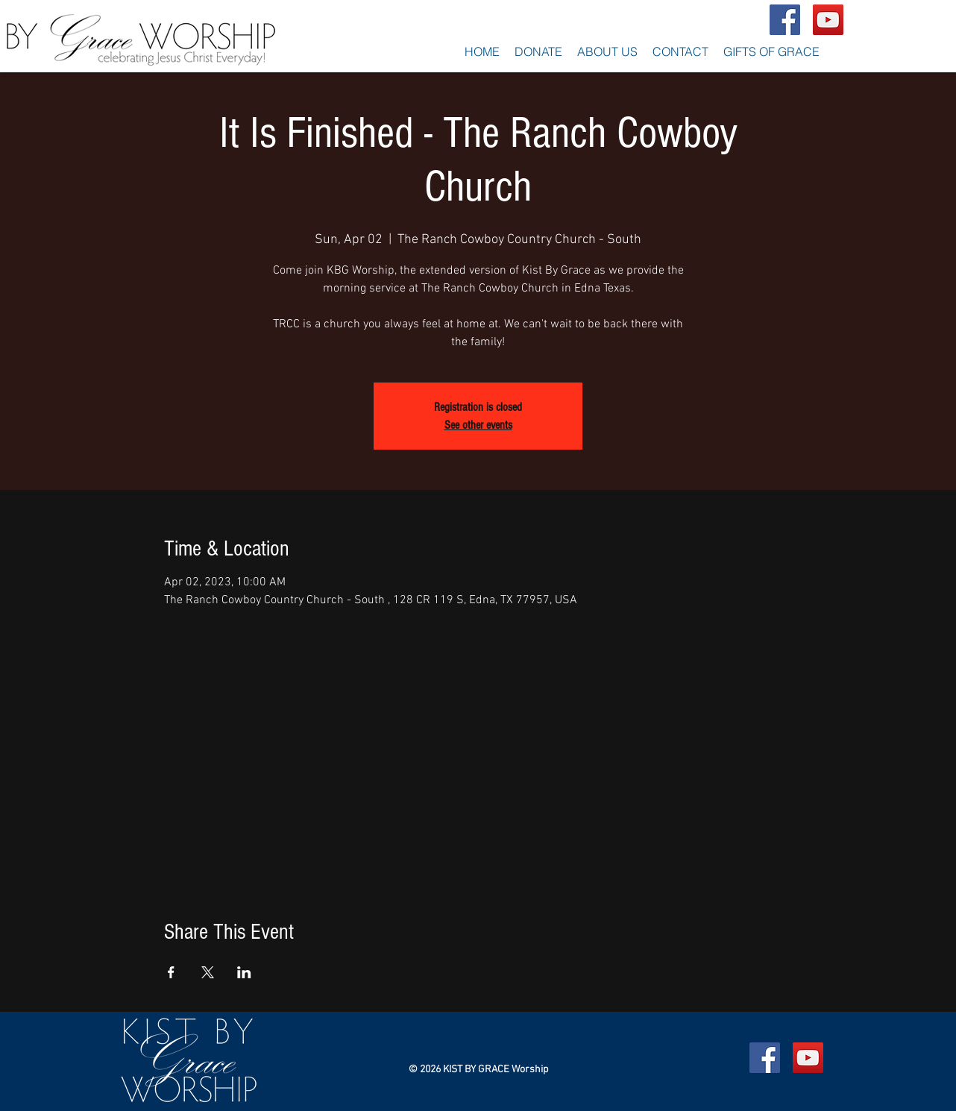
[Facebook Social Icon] (785, 19)
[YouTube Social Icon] (828, 19)
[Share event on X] (208, 972)
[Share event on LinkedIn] (244, 972)
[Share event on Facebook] (171, 972)
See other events (478, 425)
